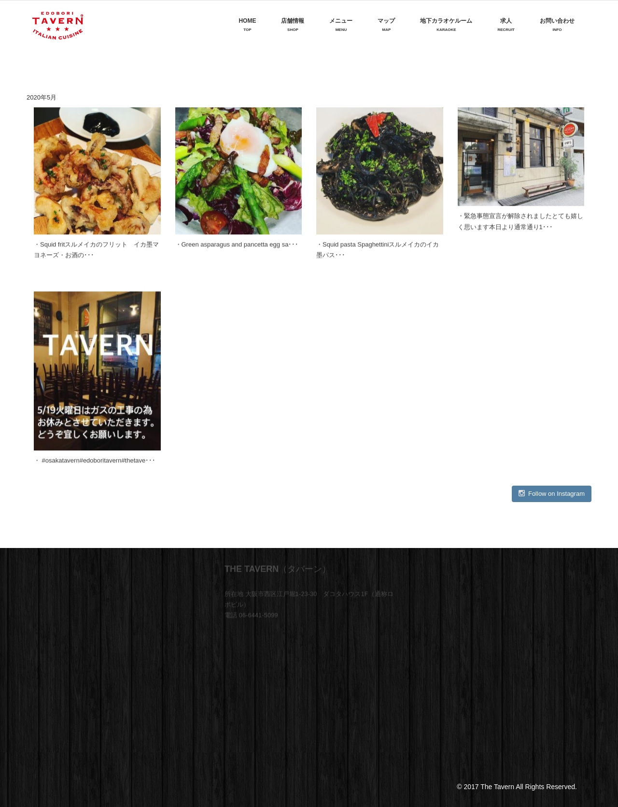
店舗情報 (292, 24)
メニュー (340, 24)
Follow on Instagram (552, 493)
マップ (386, 24)
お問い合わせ (557, 24)
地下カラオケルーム (446, 24)
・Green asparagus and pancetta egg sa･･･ (237, 243)
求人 (506, 24)
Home (247, 24)
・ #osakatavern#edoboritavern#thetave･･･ (94, 459)
